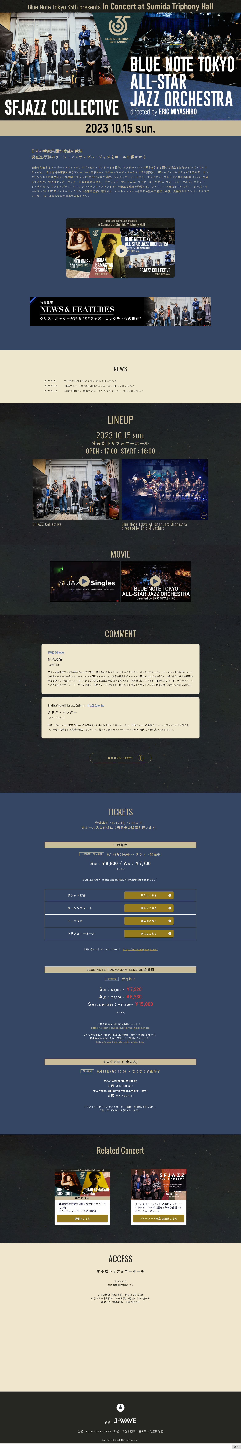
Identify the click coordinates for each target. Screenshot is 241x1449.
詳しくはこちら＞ (106, 381)
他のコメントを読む (123, 758)
